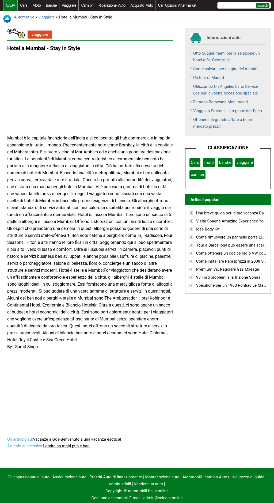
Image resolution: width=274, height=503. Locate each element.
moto (36, 5)
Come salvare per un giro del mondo (225, 68)
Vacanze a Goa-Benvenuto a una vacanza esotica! (77, 439)
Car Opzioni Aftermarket (177, 5)
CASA (10, 5)
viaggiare (69, 5)
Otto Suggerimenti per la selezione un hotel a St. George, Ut (226, 56)
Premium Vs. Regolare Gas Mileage (227, 269)
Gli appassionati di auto (29, 477)
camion (87, 5)
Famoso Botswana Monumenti (220, 102)
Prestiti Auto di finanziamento (116, 477)
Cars (23, 5)
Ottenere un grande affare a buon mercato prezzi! (222, 123)
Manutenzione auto (162, 477)
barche (51, 5)
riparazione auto (111, 5)
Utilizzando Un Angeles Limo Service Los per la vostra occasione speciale (225, 90)
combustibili (120, 484)
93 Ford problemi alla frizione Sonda (228, 277)
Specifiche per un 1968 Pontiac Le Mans (232, 285)
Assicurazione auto (69, 477)
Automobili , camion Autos (205, 477)
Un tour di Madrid (208, 77)
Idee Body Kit (207, 229)
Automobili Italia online (148, 491)
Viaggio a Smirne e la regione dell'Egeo (227, 110)
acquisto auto (141, 5)
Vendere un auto (148, 484)
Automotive (24, 17)
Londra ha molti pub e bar (66, 446)
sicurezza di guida (248, 477)
